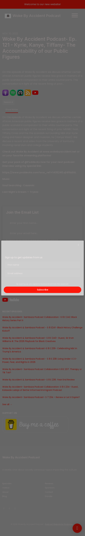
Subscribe (42, 289)
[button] (78, 245)
